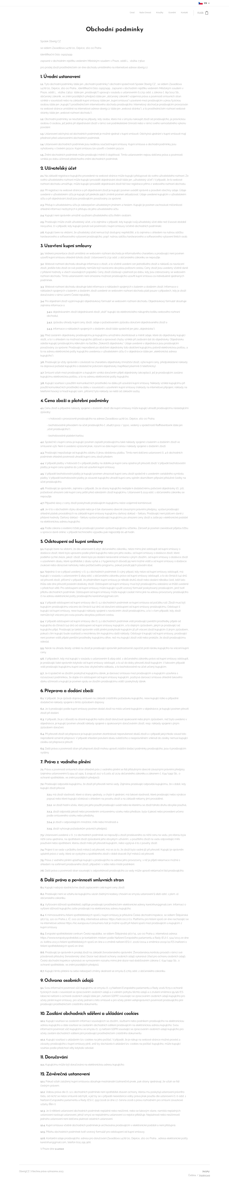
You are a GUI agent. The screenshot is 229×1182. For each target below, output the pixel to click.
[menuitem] (168, 13)
